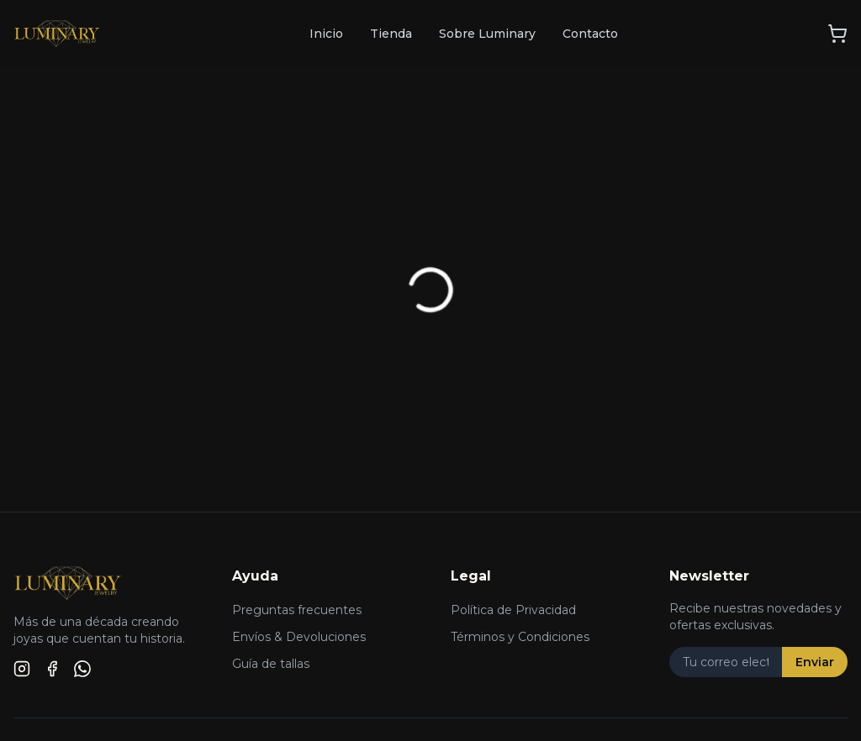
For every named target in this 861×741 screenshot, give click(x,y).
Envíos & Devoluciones (299, 636)
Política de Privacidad (513, 610)
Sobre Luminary (487, 33)
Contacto (590, 33)
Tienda (391, 33)
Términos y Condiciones (520, 636)
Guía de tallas (270, 663)
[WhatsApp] (82, 668)
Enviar (814, 662)
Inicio (326, 33)
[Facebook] (52, 668)
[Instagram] (21, 668)
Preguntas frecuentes (297, 610)
